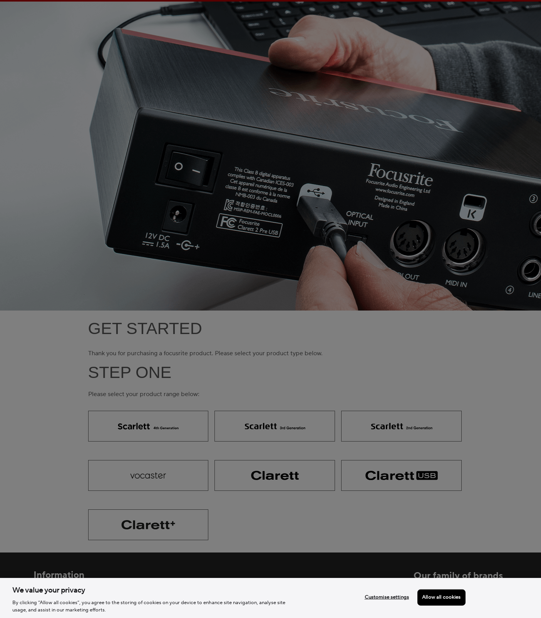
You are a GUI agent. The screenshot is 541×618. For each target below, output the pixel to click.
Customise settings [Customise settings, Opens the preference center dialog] (387, 597)
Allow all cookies (441, 597)
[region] (270, 598)
